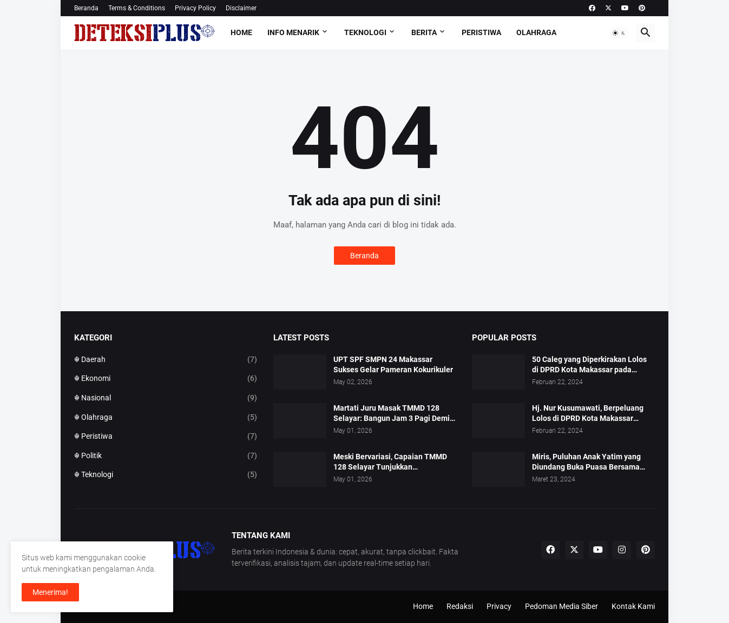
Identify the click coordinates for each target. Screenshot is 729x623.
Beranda (86, 8)
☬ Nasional (165, 398)
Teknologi (365, 32)
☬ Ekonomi (165, 378)
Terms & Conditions (136, 8)
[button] (619, 33)
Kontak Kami (633, 606)
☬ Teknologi (165, 475)
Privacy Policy (195, 8)
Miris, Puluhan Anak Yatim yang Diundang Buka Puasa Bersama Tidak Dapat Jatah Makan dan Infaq (593, 462)
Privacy (499, 606)
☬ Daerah (165, 359)
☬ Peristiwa (165, 436)
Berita (424, 32)
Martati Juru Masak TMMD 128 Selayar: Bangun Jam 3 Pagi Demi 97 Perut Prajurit (391, 414)
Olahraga (536, 32)
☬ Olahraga (165, 417)
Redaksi (459, 606)
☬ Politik (165, 456)
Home (241, 32)
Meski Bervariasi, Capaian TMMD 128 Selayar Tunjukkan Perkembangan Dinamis (390, 462)
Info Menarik (293, 32)
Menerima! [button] (50, 592)
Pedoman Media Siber (561, 606)
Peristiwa (481, 32)
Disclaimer (241, 8)
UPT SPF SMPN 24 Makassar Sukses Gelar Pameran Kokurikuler (393, 364)
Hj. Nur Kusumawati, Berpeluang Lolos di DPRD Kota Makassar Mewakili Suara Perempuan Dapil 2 (592, 414)
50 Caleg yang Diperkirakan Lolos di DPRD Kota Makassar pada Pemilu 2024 (589, 365)
